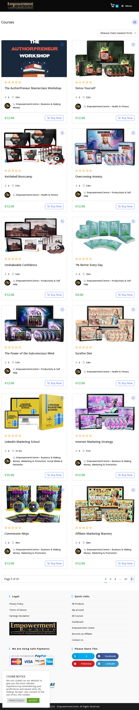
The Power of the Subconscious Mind (29, 353)
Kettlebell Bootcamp (18, 176)
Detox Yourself (85, 88)
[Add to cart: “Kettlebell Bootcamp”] (54, 206)
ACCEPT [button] (33, 700)
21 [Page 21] (125, 579)
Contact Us (77, 639)
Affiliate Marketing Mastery (93, 533)
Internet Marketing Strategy (94, 442)
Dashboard (77, 621)
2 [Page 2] (110, 579)
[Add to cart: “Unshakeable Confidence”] (54, 295)
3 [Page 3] (115, 579)
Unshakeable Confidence (21, 265)
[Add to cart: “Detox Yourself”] (125, 118)
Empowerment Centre (83, 627)
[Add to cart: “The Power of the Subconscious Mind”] (54, 383)
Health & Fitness (120, 106)
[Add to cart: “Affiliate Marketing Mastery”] (125, 563)
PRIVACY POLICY (16, 700)
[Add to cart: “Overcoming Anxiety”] (125, 206)
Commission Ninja (17, 533)
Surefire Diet (83, 353)
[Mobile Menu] (125, 5)
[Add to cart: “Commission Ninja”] (54, 563)
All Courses (77, 615)
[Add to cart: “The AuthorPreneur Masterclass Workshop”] (54, 118)
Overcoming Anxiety (88, 176)
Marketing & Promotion (33, 461)
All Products (78, 603)
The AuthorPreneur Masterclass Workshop (33, 88)
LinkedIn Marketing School (22, 442)
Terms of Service (18, 609)
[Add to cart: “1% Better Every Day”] (125, 295)
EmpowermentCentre (27, 104)
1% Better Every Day (89, 265)
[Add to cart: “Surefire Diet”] (125, 383)
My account (78, 609)
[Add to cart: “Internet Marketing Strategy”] (125, 475)
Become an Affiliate (82, 633)
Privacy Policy (16, 603)
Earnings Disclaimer (19, 615)
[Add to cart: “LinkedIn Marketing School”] (54, 475)
